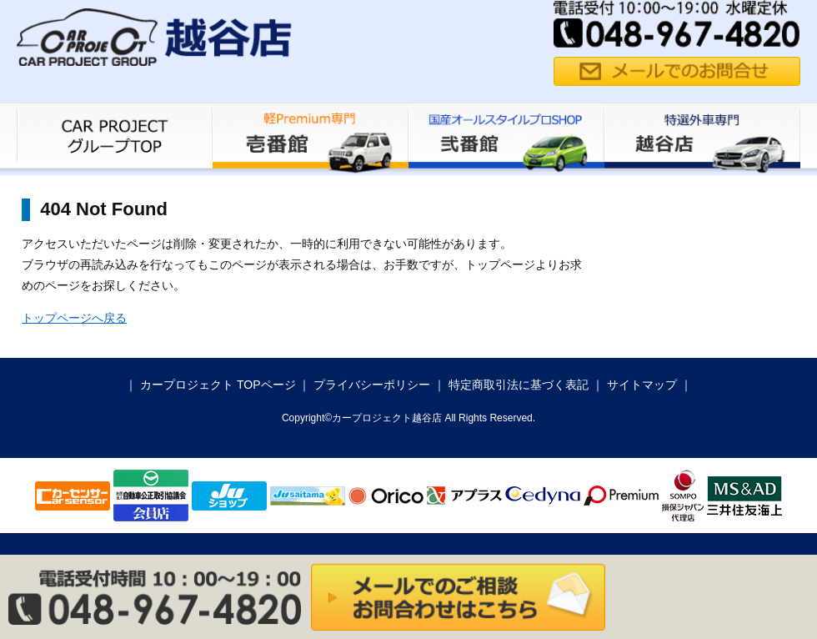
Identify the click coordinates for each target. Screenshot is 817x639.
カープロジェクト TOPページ (217, 384)
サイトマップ (642, 384)
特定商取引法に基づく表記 (519, 384)
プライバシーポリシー (371, 384)
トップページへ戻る (74, 318)
